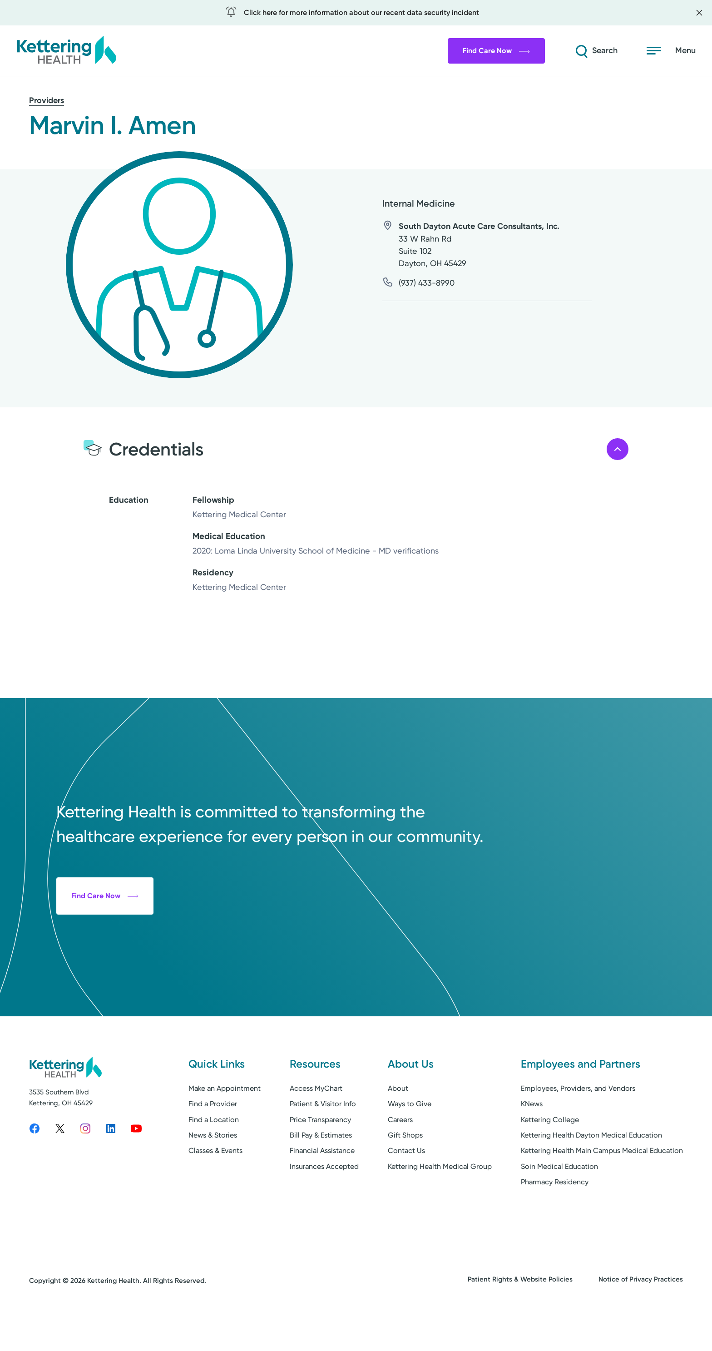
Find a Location (213, 1152)
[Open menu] (671, 51)
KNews (532, 1137)
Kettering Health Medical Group (440, 1199)
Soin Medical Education (559, 1199)
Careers (400, 1152)
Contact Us (406, 1183)
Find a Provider (212, 1137)
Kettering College (550, 1152)
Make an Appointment (224, 1121)
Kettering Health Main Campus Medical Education (602, 1183)
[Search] (596, 51)
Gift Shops (405, 1167)
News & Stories (212, 1167)
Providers (46, 100)
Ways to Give (409, 1137)
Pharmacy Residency (554, 1215)
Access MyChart (316, 1121)
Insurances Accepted (324, 1199)
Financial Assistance (322, 1183)
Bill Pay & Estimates (321, 1167)
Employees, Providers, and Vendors (578, 1121)
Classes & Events (215, 1183)
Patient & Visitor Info (323, 1137)
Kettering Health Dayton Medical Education (591, 1167)
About (398, 1121)
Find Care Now (496, 50)
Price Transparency (320, 1152)
